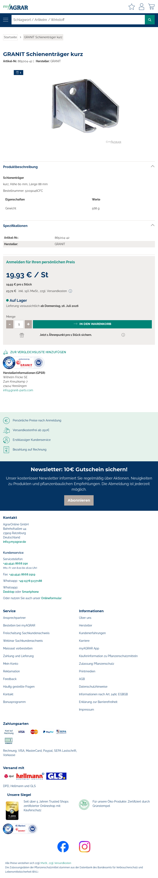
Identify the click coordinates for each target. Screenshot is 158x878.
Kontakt (8, 694)
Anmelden (141, 6)
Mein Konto (10, 663)
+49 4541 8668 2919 (22, 574)
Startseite (10, 37)
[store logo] (14, 7)
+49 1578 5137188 (30, 580)
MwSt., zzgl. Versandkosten (56, 863)
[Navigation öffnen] (5, 19)
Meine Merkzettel (131, 6)
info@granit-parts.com (18, 390)
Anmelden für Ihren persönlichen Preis (40, 262)
